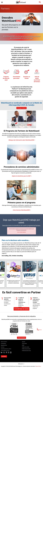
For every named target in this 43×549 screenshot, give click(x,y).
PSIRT (23, 345)
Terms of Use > (38, 366)
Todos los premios (21, 337)
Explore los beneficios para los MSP (21, 176)
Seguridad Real (4, 345)
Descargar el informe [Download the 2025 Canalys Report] (21, 108)
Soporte (23, 341)
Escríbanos (4, 356)
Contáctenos (3, 343)
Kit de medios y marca (5, 350)
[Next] (39, 329)
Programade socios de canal (6, 78)
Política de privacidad (26, 348)
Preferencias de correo (26, 350)
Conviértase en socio (21, 309)
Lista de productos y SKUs (6, 348)
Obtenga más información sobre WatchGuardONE (21, 140)
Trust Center (24, 343)
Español (21, 363)
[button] (2, 2)
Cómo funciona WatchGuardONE (21, 210)
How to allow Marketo (21, 232)
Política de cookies (25, 347)
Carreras (2, 347)
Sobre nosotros (4, 341)
